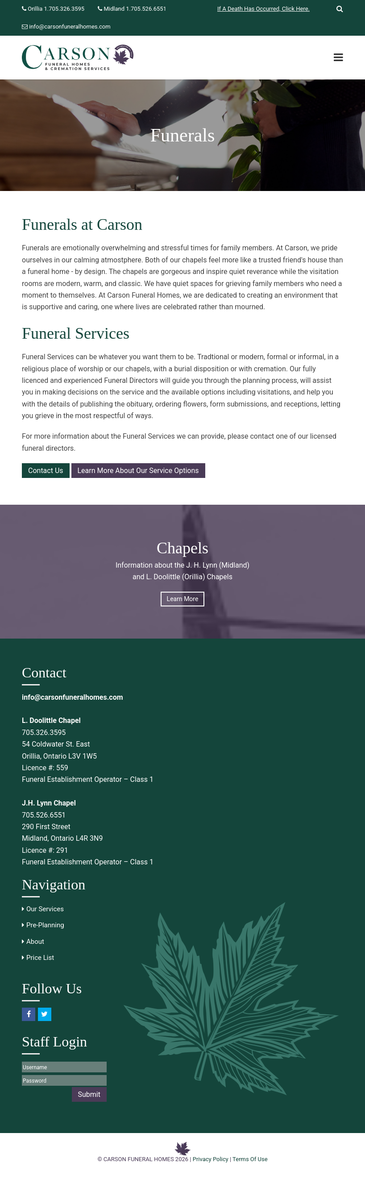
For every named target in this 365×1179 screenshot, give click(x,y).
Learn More (183, 598)
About (35, 942)
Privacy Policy (210, 1159)
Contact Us (45, 470)
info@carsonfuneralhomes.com (69, 26)
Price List (40, 958)
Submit (89, 1094)
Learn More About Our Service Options (138, 470)
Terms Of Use (249, 1159)
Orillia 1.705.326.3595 (56, 8)
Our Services (45, 909)
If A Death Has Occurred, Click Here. (263, 8)
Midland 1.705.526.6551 (135, 8)
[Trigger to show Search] (336, 9)
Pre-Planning (45, 925)
